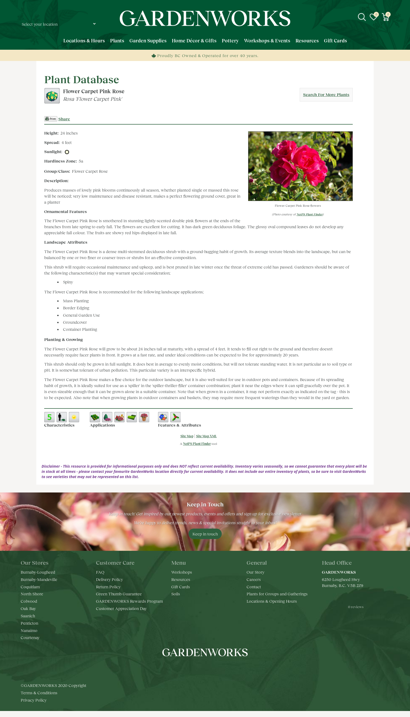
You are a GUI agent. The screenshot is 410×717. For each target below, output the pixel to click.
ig (200, 668)
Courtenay (30, 637)
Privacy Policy (34, 699)
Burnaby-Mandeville (39, 579)
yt (210, 668)
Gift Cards (180, 586)
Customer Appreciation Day (121, 608)
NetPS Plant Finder (310, 214)
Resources (180, 579)
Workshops (181, 571)
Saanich (28, 615)
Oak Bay (28, 608)
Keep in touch (205, 533)
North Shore (32, 593)
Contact (254, 586)
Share (64, 118)
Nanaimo (29, 630)
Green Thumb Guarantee (119, 593)
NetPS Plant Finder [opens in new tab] (197, 444)
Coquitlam (30, 586)
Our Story (255, 571)
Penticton (29, 622)
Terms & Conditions (39, 692)
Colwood (29, 600)
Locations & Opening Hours (272, 600)
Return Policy (108, 586)
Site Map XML (206, 436)
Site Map (186, 436)
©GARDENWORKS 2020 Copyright (53, 685)
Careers (254, 579)
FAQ (100, 571)
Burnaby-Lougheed (38, 571)
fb (189, 668)
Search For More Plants (326, 94)
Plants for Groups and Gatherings (277, 593)
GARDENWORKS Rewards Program (129, 600)
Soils (175, 593)
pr (221, 668)
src (362, 17)
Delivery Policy (109, 579)
